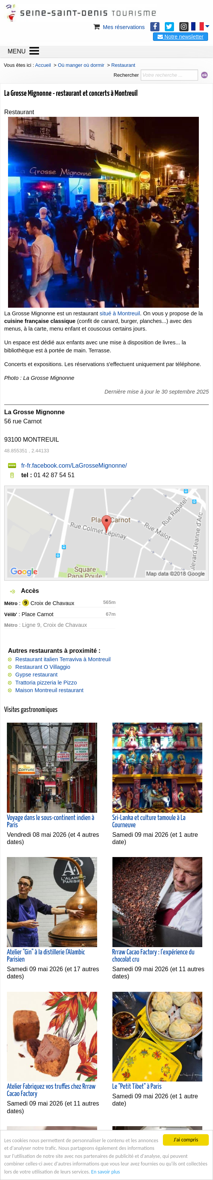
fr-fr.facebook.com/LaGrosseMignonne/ (74, 465)
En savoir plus (105, 1172)
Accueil (43, 65)
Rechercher (126, 75)
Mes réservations (118, 27)
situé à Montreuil (120, 313)
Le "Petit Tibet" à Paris (137, 1086)
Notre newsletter (180, 37)
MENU (17, 51)
